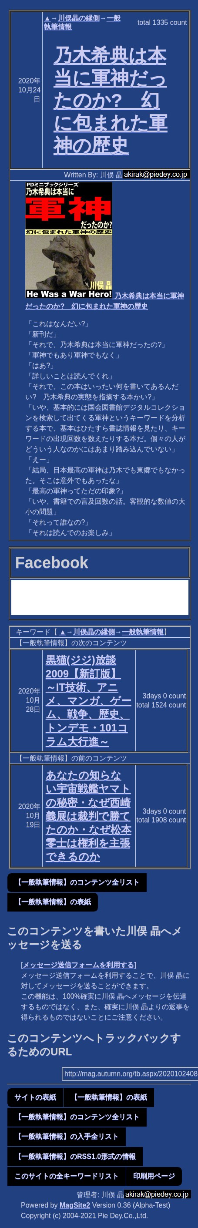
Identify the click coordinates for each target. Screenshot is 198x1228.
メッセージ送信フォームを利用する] (79, 965)
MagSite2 (75, 1205)
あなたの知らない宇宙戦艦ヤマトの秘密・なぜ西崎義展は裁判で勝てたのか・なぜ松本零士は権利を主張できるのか (88, 815)
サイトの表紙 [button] (35, 1097)
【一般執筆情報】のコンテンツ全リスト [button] (77, 882)
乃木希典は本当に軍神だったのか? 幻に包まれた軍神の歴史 (111, 100)
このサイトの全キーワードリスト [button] (66, 1176)
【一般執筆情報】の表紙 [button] (52, 901)
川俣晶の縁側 (79, 18)
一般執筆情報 (143, 632)
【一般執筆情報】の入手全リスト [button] (66, 1136)
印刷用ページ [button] (154, 1176)
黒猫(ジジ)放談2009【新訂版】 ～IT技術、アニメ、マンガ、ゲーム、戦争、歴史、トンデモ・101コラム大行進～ (88, 700)
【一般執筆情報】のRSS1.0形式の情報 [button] (75, 1156)
